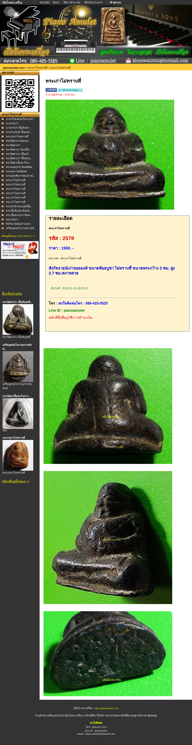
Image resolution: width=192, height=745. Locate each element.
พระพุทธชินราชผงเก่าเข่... (20, 175)
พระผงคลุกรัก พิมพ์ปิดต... (20, 167)
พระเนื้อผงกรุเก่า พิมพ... (19, 215)
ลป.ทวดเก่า (12, 219)
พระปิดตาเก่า (13, 145)
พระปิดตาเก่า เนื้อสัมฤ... (19, 158)
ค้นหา (56, 2)
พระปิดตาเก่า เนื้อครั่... (18, 153)
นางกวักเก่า (12, 123)
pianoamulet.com (13, 67)
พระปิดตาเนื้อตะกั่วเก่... (18, 162)
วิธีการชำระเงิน (72, 2)
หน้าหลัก (45, 2)
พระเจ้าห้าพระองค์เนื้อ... (19, 206)
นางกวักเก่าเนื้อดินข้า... (18, 127)
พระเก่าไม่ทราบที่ (37, 67)
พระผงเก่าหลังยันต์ (16, 171)
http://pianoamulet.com (107, 708)
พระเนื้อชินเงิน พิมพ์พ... (19, 210)
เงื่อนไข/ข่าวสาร (93, 2)
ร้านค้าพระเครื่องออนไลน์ (49, 715)
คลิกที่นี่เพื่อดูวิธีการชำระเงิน (70, 318)
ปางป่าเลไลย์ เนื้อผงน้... (18, 132)
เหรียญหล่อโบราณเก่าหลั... (21, 228)
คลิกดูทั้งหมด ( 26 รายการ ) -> (18, 236)
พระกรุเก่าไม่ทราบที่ (17, 136)
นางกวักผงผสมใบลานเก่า (20, 119)
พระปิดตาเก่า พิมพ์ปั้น (18, 149)
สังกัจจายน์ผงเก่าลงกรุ (18, 223)
